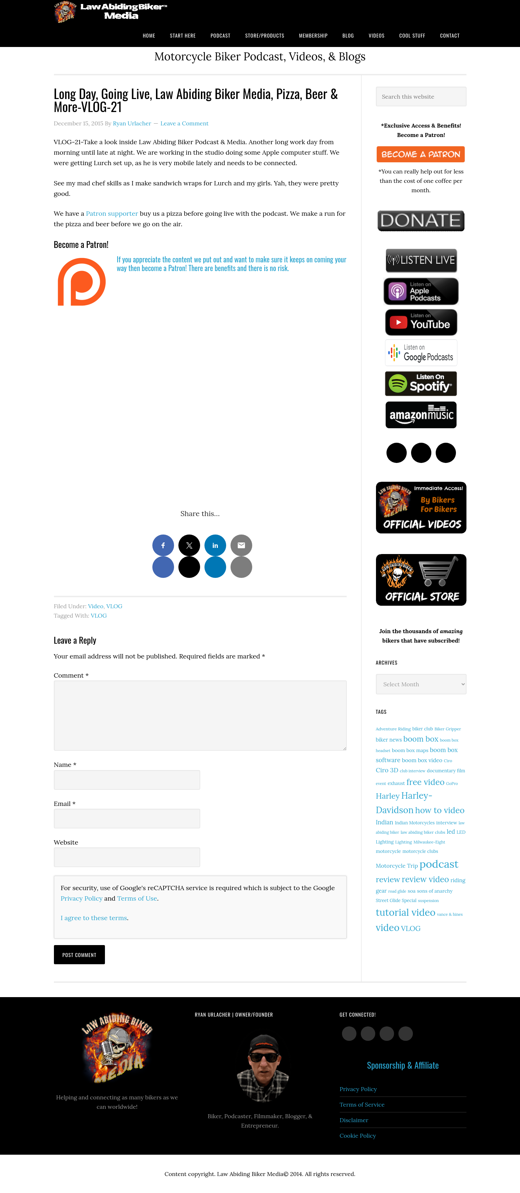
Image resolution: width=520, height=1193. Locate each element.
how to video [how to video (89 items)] (440, 810)
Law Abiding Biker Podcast (112, 11)
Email (65, 803)
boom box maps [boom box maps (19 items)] (410, 750)
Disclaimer (354, 1120)
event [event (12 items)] (381, 783)
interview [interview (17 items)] (446, 823)
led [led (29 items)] (451, 831)
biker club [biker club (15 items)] (422, 728)
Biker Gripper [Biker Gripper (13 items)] (448, 728)
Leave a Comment (185, 123)
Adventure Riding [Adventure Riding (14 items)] (393, 728)
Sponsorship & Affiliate (403, 1064)
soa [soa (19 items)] (412, 891)
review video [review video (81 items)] (425, 879)
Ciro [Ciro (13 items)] (448, 760)
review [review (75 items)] (388, 879)
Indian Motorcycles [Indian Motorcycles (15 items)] (415, 822)
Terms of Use (137, 898)
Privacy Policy (82, 898)
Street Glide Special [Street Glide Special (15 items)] (396, 900)
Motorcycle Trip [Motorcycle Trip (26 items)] (397, 865)
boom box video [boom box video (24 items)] (422, 760)
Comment (71, 675)
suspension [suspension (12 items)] (428, 900)
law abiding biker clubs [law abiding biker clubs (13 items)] (423, 832)
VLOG (114, 606)
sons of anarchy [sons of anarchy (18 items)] (435, 891)
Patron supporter (112, 213)
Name (65, 764)
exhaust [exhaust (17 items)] (396, 783)
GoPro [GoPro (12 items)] (452, 783)
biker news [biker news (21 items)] (389, 740)
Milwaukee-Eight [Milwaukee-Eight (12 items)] (429, 842)
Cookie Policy (358, 1135)
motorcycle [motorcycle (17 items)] (388, 851)
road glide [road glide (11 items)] (397, 891)
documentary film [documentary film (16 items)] (446, 770)
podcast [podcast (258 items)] (438, 864)
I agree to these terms (94, 918)
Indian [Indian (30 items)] (384, 822)
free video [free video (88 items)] (425, 782)
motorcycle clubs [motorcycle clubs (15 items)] (420, 851)
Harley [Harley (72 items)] (388, 796)
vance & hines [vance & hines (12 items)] (450, 914)
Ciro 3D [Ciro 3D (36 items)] (387, 770)
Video (95, 606)
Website (66, 842)
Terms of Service (362, 1104)
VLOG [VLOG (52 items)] (410, 928)
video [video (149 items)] (387, 928)
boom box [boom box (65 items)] (421, 739)
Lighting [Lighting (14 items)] (403, 842)
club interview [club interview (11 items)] (413, 770)
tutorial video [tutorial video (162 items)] (406, 912)
